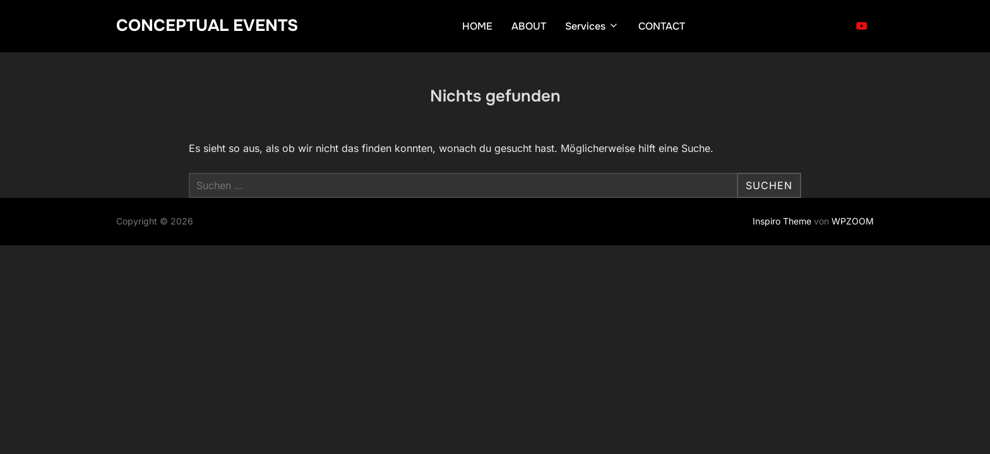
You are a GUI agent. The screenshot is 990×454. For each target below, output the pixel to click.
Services (592, 26)
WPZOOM (853, 221)
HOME (477, 26)
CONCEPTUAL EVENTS (207, 25)
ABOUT (528, 26)
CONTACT (661, 26)
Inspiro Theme (782, 221)
